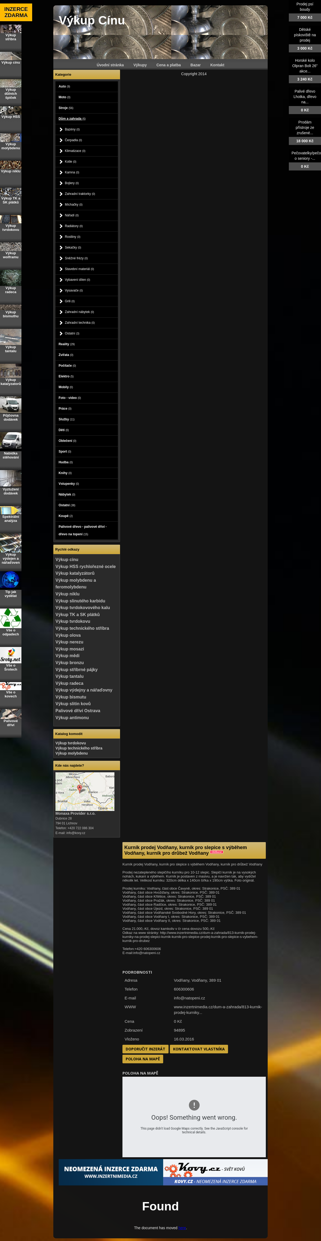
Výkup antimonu (72, 717)
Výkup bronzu (69, 662)
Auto (64, 86)
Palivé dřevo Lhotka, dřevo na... (305, 96)
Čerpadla (73, 140)
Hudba (66, 462)
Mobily (66, 387)
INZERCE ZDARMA (16, 12)
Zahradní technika (80, 323)
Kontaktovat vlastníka (199, 1048)
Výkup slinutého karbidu (80, 601)
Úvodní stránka (110, 65)
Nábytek (67, 494)
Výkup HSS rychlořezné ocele (85, 566)
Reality (67, 344)
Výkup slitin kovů (73, 703)
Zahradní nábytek (79, 312)
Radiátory (74, 226)
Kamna (72, 172)
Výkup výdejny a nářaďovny (83, 690)
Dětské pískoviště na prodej (305, 34)
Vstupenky (69, 484)
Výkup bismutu (70, 697)
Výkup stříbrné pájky (76, 669)
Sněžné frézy (76, 258)
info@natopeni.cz (189, 998)
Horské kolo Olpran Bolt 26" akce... (305, 65)
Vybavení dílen (77, 280)
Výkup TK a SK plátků (77, 614)
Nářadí (72, 215)
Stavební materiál (79, 269)
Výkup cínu (66, 559)
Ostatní (72, 333)
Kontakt (217, 65)
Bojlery (72, 183)
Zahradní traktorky (80, 194)
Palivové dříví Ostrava (77, 710)
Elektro (66, 376)
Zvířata (66, 355)
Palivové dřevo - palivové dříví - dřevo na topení (83, 530)
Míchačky (74, 204)
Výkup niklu (67, 594)
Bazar (196, 65)
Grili (70, 301)
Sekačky (73, 247)
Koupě (66, 516)
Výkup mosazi (69, 649)
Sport (65, 451)
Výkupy (140, 65)
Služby (67, 419)
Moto (64, 97)
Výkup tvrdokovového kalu (82, 607)
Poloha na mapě (143, 1058)
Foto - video (70, 398)
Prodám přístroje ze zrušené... (305, 127)
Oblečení (67, 441)
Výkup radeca (69, 683)
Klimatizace (75, 151)
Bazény (72, 129)
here (182, 1228)
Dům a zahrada (72, 119)
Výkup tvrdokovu (72, 621)
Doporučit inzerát (145, 1048)
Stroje (66, 108)
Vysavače (74, 290)
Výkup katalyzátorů (75, 573)
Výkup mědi (67, 655)
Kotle (70, 161)
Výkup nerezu (69, 642)
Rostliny (72, 237)
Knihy (65, 473)
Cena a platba (168, 65)
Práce (65, 408)
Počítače (67, 365)
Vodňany (199, 980)
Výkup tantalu (69, 676)
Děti (64, 430)
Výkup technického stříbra (82, 628)
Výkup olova (68, 635)
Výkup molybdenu (71, 753)
